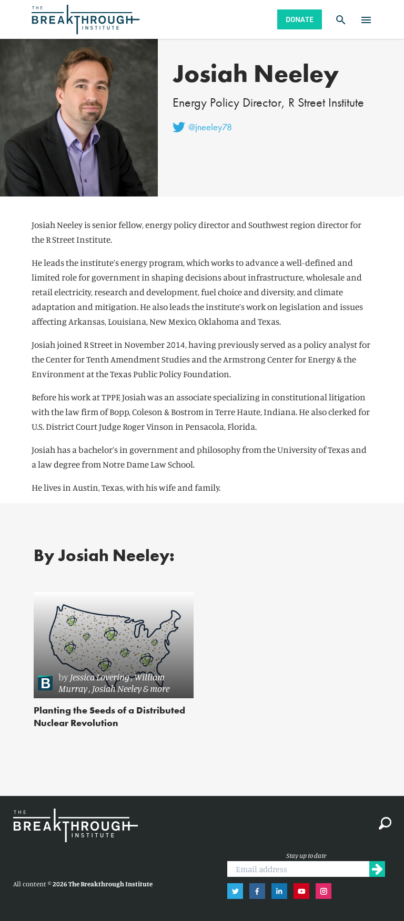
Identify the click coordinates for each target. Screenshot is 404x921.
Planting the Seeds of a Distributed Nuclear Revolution (109, 716)
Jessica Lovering (99, 676)
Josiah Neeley (117, 688)
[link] (110, 683)
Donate (300, 19)
